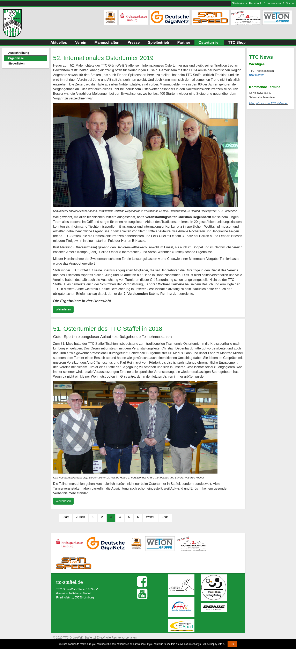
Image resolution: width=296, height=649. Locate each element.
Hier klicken (257, 74)
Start (65, 517)
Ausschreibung (18, 52)
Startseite (238, 3)
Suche (290, 3)
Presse (133, 42)
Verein (80, 42)
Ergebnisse (16, 58)
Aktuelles (58, 42)
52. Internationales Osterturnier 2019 (103, 57)
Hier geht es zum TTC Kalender (268, 103)
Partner (183, 42)
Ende (165, 517)
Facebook (255, 3)
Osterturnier (209, 42)
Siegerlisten (16, 63)
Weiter (150, 517)
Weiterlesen (63, 309)
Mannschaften (106, 42)
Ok (232, 644)
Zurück (80, 517)
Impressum (274, 3)
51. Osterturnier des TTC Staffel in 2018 (107, 328)
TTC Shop (237, 42)
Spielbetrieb (158, 42)
